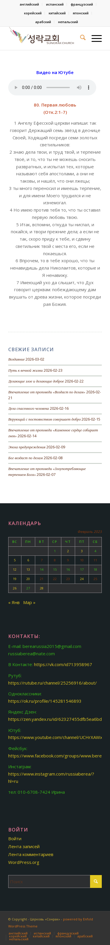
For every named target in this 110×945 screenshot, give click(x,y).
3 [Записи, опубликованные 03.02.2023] (82, 551)
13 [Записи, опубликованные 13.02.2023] (28, 569)
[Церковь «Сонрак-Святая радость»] (45, 38)
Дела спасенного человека (28, 409)
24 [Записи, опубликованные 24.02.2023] (82, 579)
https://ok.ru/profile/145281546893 (45, 701)
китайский (57, 13)
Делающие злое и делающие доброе (36, 381)
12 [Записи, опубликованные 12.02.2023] (14, 569)
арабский (43, 22)
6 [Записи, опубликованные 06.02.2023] (28, 560)
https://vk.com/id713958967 (63, 664)
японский (81, 13)
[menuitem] (29, 4)
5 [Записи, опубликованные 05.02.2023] (15, 560)
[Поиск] (80, 38)
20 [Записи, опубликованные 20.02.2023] (28, 579)
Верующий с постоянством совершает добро (44, 419)
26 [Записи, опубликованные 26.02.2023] (14, 588)
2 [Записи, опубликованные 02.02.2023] (68, 551)
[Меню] (94, 38)
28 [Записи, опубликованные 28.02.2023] (41, 588)
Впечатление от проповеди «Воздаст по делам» (46, 392)
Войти (14, 838)
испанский (55, 4)
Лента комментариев (30, 854)
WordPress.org (23, 862)
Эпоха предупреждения (26, 447)
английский (29, 4)
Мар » (29, 602)
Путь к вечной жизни (25, 370)
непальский (68, 22)
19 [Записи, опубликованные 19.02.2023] (14, 579)
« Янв (14, 602)
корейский (33, 13)
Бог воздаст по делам (25, 458)
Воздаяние (16, 359)
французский (82, 4)
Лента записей (24, 846)
